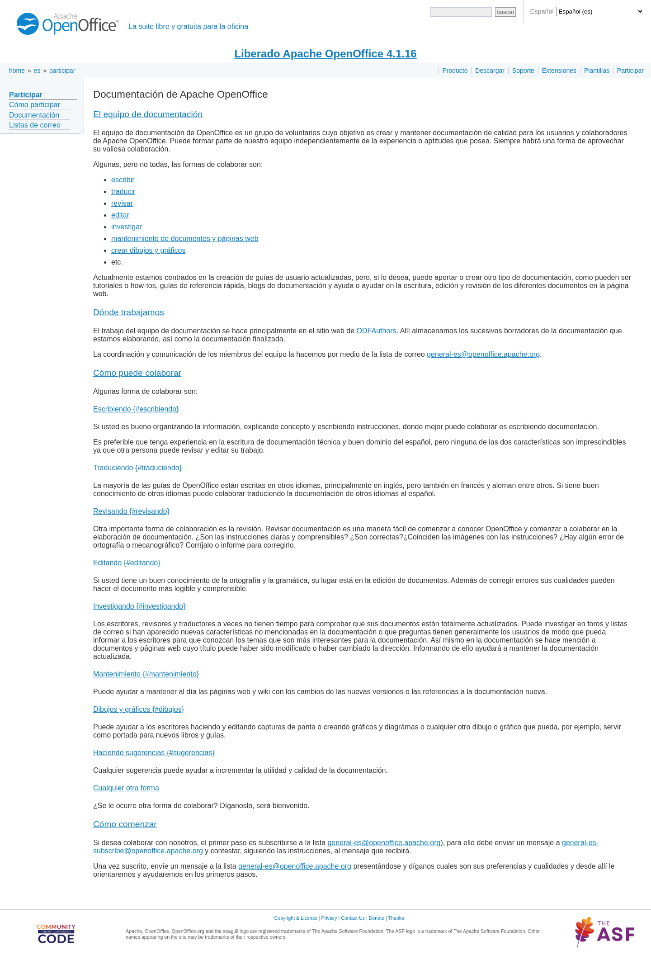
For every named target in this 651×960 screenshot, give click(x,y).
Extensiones (559, 70)
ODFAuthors (376, 331)
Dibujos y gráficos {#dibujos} (138, 709)
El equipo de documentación (148, 114)
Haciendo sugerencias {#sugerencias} (154, 753)
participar (62, 70)
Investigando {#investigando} (139, 606)
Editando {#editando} (126, 563)
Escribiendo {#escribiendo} (136, 409)
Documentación (34, 115)
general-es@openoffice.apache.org (483, 354)
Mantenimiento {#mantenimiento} (146, 674)
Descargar (490, 70)
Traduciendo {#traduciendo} (137, 468)
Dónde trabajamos (128, 312)
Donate (376, 918)
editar (120, 215)
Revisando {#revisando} (131, 511)
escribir (123, 180)
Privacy (329, 918)
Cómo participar (34, 105)
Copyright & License (295, 918)
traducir (123, 191)
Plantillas (596, 70)
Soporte (523, 70)
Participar (630, 70)
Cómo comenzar (125, 824)
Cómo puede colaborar (137, 373)
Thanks (396, 918)
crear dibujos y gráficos (148, 250)
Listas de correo (35, 125)
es (37, 70)
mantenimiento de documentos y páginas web (185, 238)
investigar (126, 227)
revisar (122, 203)
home (17, 70)
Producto (454, 70)
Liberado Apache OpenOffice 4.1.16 (325, 53)
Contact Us (353, 918)
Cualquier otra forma (126, 788)
